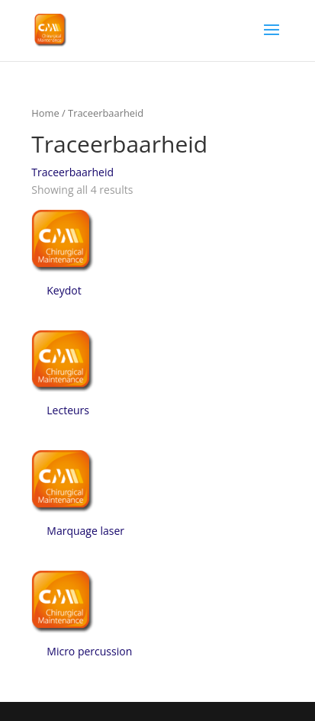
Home (45, 113)
